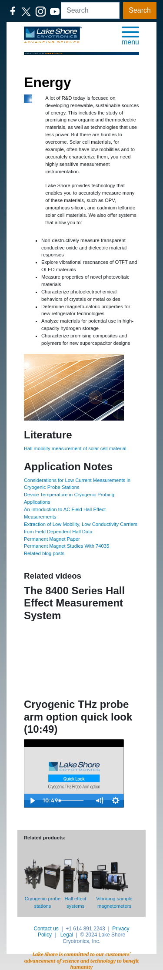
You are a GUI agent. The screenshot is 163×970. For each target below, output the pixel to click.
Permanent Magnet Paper (52, 539)
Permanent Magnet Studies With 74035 (66, 546)
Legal (66, 935)
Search (140, 10)
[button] (130, 35)
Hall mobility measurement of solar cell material (75, 448)
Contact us (45, 929)
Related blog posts (44, 553)
